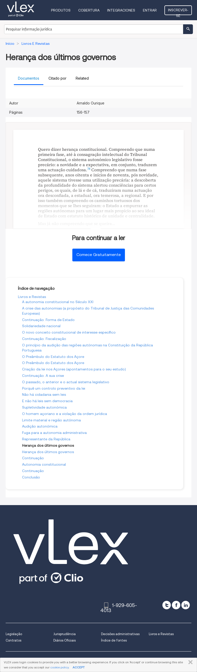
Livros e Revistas (32, 297)
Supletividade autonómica (44, 407)
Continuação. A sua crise (43, 376)
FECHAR (189, 662)
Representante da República (46, 439)
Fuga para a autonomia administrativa (54, 433)
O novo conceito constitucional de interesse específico (69, 332)
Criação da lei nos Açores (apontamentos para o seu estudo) (74, 369)
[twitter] (166, 605)
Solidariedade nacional (41, 326)
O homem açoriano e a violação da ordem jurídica (64, 414)
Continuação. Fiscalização (44, 339)
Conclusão (31, 477)
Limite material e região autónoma (51, 420)
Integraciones (121, 10)
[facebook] (176, 605)
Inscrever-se (178, 11)
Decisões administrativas (120, 634)
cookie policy (59, 667)
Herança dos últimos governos (48, 452)
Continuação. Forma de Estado (48, 320)
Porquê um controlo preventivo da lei (53, 388)
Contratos (13, 640)
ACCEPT (79, 667)
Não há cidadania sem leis (44, 394)
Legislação (14, 634)
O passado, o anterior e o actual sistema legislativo (65, 382)
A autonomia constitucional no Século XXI (57, 302)
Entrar (150, 10)
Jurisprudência (64, 634)
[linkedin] (185, 605)
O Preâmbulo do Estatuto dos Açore (53, 357)
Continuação (33, 458)
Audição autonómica (39, 426)
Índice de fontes (114, 640)
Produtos (61, 10)
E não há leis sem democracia (47, 401)
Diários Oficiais (64, 640)
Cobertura (89, 10)
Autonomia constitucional (44, 464)
